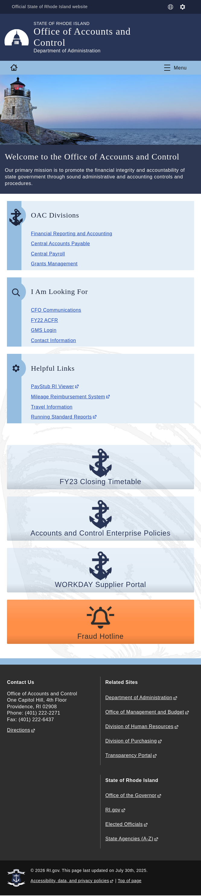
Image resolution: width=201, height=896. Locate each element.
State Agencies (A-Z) (129, 839)
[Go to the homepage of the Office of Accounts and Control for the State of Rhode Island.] (20, 37)
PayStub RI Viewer (52, 386)
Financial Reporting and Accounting (72, 233)
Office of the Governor (130, 795)
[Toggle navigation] (175, 67)
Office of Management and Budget (144, 712)
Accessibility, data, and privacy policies (69, 881)
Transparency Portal (128, 755)
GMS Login (43, 330)
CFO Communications (56, 310)
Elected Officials (124, 824)
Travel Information (51, 406)
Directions (18, 730)
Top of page (130, 881)
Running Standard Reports (61, 416)
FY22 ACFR (44, 320)
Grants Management (54, 263)
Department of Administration (138, 697)
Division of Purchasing (131, 741)
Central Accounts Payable (60, 243)
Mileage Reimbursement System (68, 396)
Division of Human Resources (139, 726)
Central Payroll (48, 253)
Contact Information (53, 340)
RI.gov (112, 810)
